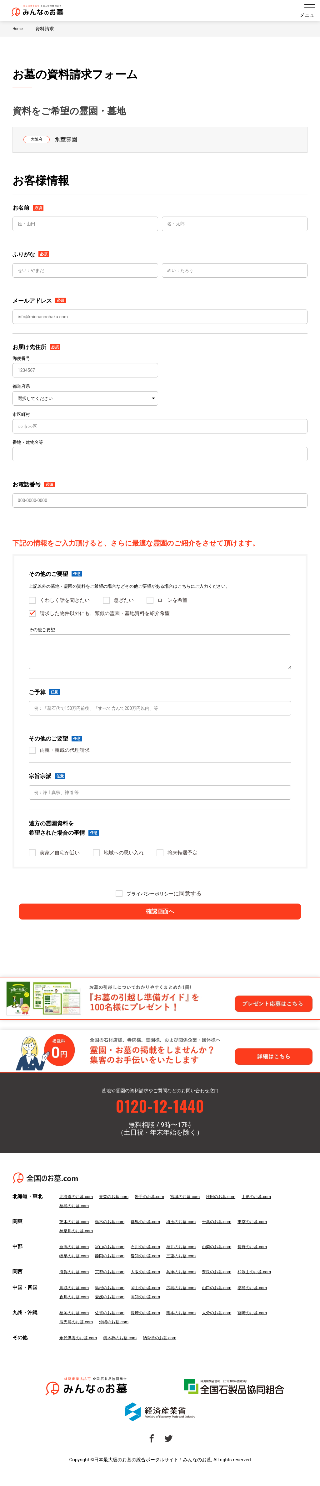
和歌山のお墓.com (279, 1282)
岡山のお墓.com (157, 1298)
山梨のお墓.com (237, 1257)
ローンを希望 (173, 600)
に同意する (164, 893)
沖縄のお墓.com (121, 1332)
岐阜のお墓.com (76, 1266)
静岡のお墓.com (116, 1266)
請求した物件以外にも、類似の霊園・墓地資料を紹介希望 (105, 613)
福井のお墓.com (197, 1257)
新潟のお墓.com (76, 1257)
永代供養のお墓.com (81, 1348)
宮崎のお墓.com (277, 1323)
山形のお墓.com (282, 1207)
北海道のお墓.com (78, 1207)
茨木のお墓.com (76, 1232)
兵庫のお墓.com (197, 1282)
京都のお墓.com (116, 1282)
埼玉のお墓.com (197, 1232)
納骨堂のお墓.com (173, 1348)
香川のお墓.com (76, 1307)
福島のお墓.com (76, 1216)
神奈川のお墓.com (78, 1241)
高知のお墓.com (157, 1307)
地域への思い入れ (124, 853)
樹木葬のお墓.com (128, 1348)
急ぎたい (124, 600)
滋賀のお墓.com (76, 1282)
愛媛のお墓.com (116, 1307)
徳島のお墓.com (277, 1298)
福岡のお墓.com (76, 1323)
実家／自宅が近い (60, 853)
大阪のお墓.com (157, 1282)
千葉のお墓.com (237, 1232)
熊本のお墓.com (197, 1323)
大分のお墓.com (237, 1323)
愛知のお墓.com (157, 1266)
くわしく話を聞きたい (65, 600)
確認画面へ (160, 916)
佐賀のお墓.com (116, 1323)
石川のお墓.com (157, 1257)
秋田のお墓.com (242, 1207)
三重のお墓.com (197, 1266)
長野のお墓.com (277, 1257)
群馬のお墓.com (157, 1232)
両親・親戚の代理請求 (65, 750)
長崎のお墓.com (157, 1323)
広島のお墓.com (197, 1298)
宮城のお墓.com (201, 1207)
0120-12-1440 (160, 1115)
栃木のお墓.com (116, 1232)
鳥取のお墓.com (76, 1298)
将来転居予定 (183, 853)
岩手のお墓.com (161, 1207)
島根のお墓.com (116, 1298)
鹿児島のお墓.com (78, 1332)
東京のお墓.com (277, 1232)
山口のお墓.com (237, 1298)
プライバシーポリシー (150, 893)
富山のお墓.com (116, 1257)
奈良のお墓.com (237, 1282)
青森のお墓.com (121, 1207)
